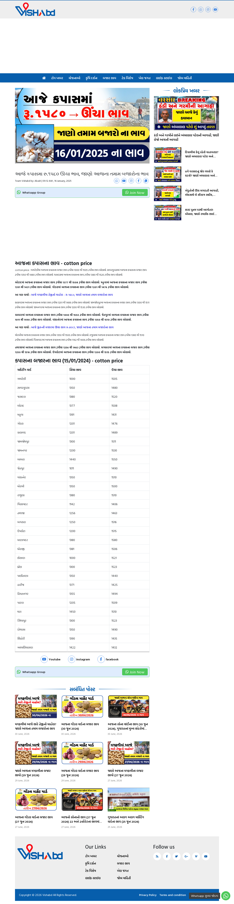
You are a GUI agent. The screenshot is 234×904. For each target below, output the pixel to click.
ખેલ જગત (144, 78)
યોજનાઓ (74, 78)
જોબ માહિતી (185, 78)
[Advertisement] (117, 45)
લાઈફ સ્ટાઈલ (164, 78)
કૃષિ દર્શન (91, 78)
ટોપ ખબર (57, 78)
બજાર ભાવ (109, 78)
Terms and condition (171, 898)
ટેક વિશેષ (127, 78)
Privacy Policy (144, 898)
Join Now (134, 192)
